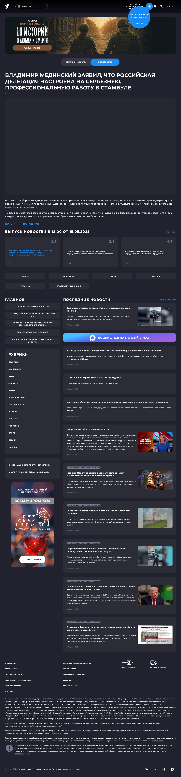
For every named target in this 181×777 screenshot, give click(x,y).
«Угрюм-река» (63, 716)
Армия (12, 390)
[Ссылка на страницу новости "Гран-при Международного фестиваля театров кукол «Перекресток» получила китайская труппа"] (120, 480)
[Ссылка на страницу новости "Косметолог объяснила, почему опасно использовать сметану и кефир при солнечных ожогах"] (120, 409)
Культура (13, 419)
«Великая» (94, 716)
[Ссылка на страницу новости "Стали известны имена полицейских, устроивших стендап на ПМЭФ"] (120, 316)
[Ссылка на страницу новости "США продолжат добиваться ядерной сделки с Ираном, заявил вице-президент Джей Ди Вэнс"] (120, 595)
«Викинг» (74, 716)
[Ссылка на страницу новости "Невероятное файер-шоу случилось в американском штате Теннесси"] (120, 518)
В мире (25, 276)
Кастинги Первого (13, 686)
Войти (169, 6)
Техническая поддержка (74, 674)
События (67, 680)
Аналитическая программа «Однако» (28, 472)
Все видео (9, 691)
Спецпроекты (11, 669)
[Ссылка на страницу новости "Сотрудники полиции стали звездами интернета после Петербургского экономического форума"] (120, 556)
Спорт (11, 433)
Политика (68, 276)
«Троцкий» (84, 716)
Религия (12, 412)
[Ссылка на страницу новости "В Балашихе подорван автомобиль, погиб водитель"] (120, 383)
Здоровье (13, 426)
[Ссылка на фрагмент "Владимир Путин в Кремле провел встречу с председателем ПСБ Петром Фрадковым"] (148, 252)
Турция (112, 276)
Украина (25, 286)
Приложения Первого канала (18, 680)
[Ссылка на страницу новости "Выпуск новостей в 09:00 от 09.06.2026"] (120, 442)
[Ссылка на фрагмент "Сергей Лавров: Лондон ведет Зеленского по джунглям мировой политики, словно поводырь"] (90, 252)
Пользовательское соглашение (77, 663)
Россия (156, 276)
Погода (12, 440)
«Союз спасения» (48, 716)
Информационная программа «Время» (29, 465)
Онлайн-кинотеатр (13, 674)
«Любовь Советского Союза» (27, 716)
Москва (12, 447)
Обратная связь (70, 669)
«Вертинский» (106, 716)
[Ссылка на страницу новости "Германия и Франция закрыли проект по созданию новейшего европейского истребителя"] (120, 634)
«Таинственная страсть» (124, 716)
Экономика (14, 369)
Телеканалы (157, 741)
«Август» (9, 716)
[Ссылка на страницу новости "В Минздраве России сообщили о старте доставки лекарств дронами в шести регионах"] (120, 357)
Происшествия (16, 397)
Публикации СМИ (70, 686)
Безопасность (16, 405)
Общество (13, 383)
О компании (10, 663)
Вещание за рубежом (158, 664)
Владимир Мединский (69, 286)
